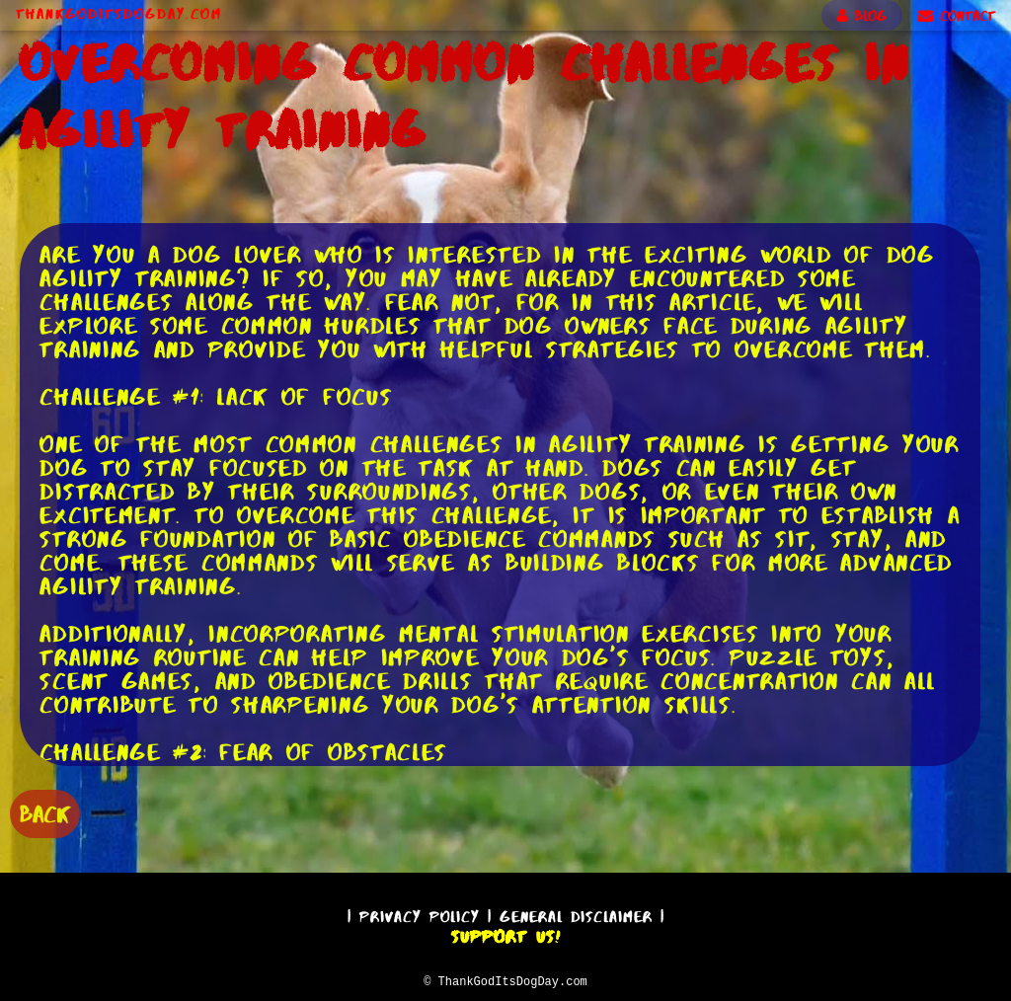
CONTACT (956, 16)
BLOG (862, 16)
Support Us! (505, 934)
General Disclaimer (576, 913)
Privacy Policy (419, 913)
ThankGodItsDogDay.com (119, 14)
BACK (45, 812)
